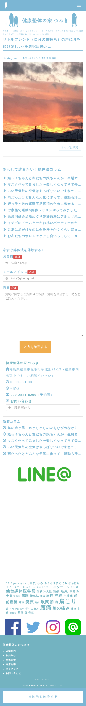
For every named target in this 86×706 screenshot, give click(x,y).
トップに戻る (70, 147)
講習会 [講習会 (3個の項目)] (13, 613)
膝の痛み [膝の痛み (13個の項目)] (61, 608)
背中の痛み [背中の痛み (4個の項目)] (32, 608)
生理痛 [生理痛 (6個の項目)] (68, 595)
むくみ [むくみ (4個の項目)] (63, 583)
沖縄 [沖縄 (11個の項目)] (58, 595)
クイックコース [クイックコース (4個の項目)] (15, 587)
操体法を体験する (43, 697)
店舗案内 (11, 651)
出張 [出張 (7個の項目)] (56, 591)
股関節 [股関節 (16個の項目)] (47, 601)
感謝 (54, 58)
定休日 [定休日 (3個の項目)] (17, 596)
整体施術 (11, 660)
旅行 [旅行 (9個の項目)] (49, 596)
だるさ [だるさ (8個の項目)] (38, 583)
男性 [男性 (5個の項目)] (21, 602)
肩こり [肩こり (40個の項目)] (68, 601)
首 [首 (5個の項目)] (25, 612)
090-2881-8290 (23, 395)
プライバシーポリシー (43, 679)
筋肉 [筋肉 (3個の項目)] (37, 602)
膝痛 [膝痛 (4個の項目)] (73, 608)
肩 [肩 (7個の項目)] (56, 602)
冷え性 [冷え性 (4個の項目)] (47, 591)
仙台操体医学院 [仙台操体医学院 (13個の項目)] (21, 591)
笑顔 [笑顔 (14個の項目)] (29, 602)
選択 (43, 58)
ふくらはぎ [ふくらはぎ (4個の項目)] (51, 583)
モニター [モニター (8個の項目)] (56, 587)
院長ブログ (12, 669)
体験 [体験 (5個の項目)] (40, 591)
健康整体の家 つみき (22, 363)
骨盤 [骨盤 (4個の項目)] (31, 612)
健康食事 (11, 664)
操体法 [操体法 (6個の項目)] (34, 595)
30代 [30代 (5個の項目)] (9, 583)
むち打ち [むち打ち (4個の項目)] (74, 583)
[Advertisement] (43, 533)
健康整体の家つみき (16, 644)
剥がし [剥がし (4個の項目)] (64, 591)
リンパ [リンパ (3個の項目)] (68, 587)
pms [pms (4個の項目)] (16, 583)
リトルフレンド (32, 58)
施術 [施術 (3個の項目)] (42, 596)
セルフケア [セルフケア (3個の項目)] (43, 587)
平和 (48, 58)
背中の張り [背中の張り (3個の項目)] (18, 609)
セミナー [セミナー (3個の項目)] (31, 587)
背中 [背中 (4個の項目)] (8, 608)
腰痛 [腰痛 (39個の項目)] (46, 608)
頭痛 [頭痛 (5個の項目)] (21, 612)
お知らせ (11, 655)
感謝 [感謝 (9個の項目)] (25, 596)
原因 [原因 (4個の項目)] (72, 591)
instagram (11, 58)
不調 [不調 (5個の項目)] (75, 587)
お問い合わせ (20, 401)
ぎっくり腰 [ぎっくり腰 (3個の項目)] (26, 583)
